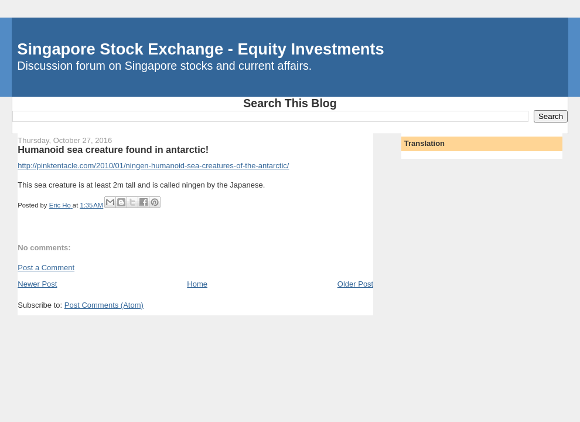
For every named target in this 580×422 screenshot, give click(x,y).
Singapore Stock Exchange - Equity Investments (200, 49)
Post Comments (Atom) (104, 305)
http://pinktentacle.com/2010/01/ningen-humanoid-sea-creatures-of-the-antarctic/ (153, 165)
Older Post (355, 284)
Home (197, 284)
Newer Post (37, 284)
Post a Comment (46, 267)
